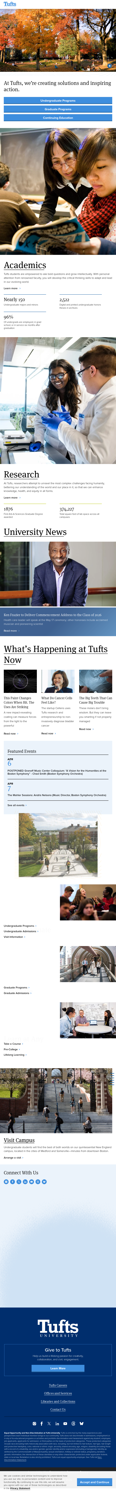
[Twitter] (18, 1181)
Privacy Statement (20, 1488)
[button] (110, 66)
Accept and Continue (94, 1482)
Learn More (58, 1368)
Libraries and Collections (58, 1401)
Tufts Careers (58, 1385)
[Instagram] (6, 1181)
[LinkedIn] (25, 1181)
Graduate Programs (58, 109)
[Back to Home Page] (58, 1328)
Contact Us (58, 1409)
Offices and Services (58, 1393)
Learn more (11, 288)
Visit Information (13, 936)
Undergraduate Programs (58, 100)
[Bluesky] (44, 1181)
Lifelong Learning (14, 1054)
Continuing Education (58, 118)
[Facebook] (12, 1181)
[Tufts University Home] (10, 4)
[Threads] (37, 1181)
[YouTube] (31, 1181)
